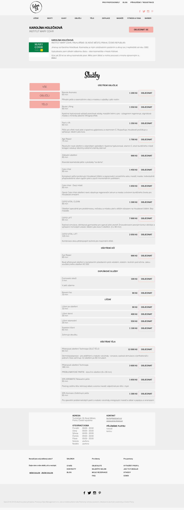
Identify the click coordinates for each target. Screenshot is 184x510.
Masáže (120, 18)
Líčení (36, 18)
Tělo (92, 18)
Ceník (126, 476)
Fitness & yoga (134, 18)
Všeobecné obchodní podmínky (111, 502)
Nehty (50, 18)
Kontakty (71, 469)
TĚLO (45, 104)
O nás (69, 466)
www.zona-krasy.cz (115, 421)
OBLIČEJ (44, 95)
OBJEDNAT (146, 93)
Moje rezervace (99, 472)
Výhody (127, 472)
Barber (148, 18)
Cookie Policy (129, 502)
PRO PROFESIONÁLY (111, 2)
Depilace (106, 18)
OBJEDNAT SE (141, 30)
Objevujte (97, 466)
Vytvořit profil (131, 466)
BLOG (125, 2)
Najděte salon (99, 469)
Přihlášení (135, 2)
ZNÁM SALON (47, 473)
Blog (69, 472)
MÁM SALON (34, 473)
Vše (44, 87)
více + (54, 57)
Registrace (148, 2)
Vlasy (64, 18)
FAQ (93, 476)
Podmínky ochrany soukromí (89, 502)
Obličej (78, 18)
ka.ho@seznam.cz (114, 418)
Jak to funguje (131, 469)
